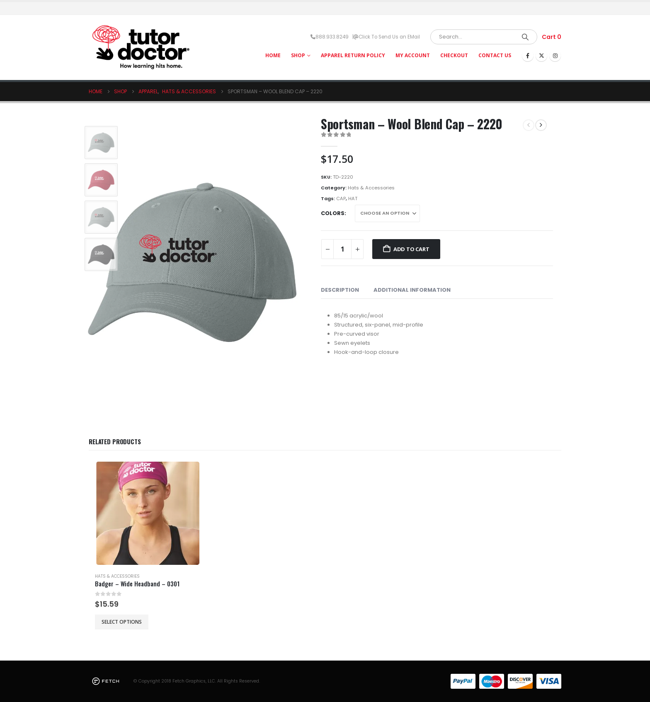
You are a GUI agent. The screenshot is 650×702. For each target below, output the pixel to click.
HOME (273, 55)
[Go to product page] (147, 513)
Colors (332, 213)
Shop (298, 55)
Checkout (454, 55)
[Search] (525, 37)
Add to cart (411, 249)
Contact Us (494, 55)
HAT (352, 198)
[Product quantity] (342, 249)
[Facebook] (528, 55)
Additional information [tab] (412, 290)
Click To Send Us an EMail (389, 37)
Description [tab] (340, 290)
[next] (541, 125)
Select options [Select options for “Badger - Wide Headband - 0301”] (122, 621)
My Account (412, 55)
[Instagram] (555, 55)
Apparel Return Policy (353, 55)
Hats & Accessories (371, 187)
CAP (341, 198)
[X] (541, 55)
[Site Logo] (140, 47)
